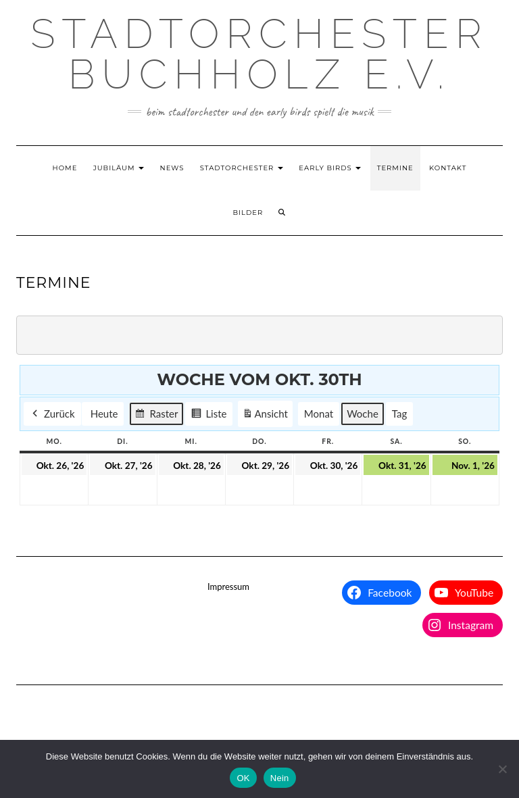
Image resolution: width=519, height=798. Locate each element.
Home (65, 168)
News (172, 168)
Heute (104, 414)
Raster (156, 415)
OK (243, 778)
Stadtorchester (241, 168)
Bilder (248, 212)
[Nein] (502, 769)
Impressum (228, 586)
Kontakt (447, 168)
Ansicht (267, 416)
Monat (318, 414)
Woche (362, 414)
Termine (395, 168)
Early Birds (330, 168)
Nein (279, 778)
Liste (208, 415)
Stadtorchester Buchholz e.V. (259, 54)
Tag (399, 414)
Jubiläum (119, 168)
